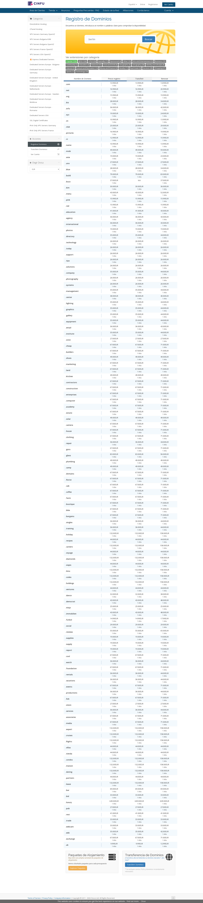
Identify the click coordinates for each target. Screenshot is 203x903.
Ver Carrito (168, 4)
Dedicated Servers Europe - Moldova (41, 100)
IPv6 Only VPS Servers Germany (43, 125)
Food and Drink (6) (110, 65)
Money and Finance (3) (108, 68)
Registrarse (153, 4)
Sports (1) (70, 71)
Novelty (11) (123, 68)
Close (143, 901)
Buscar (148, 39)
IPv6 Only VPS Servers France (42, 130)
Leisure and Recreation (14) (87, 68)
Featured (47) (96, 65)
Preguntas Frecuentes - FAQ (86, 10)
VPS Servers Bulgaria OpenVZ (42, 44)
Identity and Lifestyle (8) (155, 65)
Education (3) (84, 65)
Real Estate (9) (135, 68)
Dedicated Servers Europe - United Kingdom (44, 79)
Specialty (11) (103, 61)
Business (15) (160, 61)
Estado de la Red (111, 10)
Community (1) (71, 65)
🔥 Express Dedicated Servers (42, 59)
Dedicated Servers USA (39, 115)
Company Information (62, 898)
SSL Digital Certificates (39, 120)
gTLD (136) (82, 61)
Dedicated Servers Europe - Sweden (44, 94)
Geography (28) (138, 65)
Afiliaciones (128, 10)
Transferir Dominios (45, 149)
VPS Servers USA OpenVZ (40, 54)
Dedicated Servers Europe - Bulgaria (44, 64)
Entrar (142, 4)
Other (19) (127, 61)
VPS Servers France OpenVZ (41, 49)
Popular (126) (71, 61)
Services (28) (148, 68)
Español (133, 4)
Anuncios (65, 10)
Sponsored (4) (115, 61)
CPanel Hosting (36, 29)
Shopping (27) (160, 68)
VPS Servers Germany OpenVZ (42, 34)
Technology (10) (82, 71)
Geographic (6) (124, 65)
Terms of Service (34, 898)
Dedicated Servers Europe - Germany (41, 71)
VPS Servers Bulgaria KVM (40, 39)
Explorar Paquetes (77, 868)
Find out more (133, 901)
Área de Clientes (37, 10)
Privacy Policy (47, 898)
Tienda (53, 10)
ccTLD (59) (92, 61)
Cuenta (168, 10)
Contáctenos (143, 10)
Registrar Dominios (45, 144)
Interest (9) (70, 68)
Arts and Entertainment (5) (143, 61)
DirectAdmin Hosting (38, 24)
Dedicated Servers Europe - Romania (41, 108)
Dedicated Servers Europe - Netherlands (41, 87)
